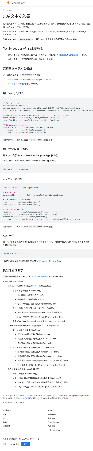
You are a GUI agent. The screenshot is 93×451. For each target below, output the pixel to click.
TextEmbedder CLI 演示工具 (48, 261)
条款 (4, 439)
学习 (4, 10)
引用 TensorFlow (54, 430)
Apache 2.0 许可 (78, 396)
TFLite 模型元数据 (42, 276)
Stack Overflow (54, 422)
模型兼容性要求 (18, 84)
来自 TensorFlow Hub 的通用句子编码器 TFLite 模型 (30, 79)
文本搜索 (9, 31)
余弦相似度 (47, 59)
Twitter (5, 422)
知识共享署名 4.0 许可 (40, 396)
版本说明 (51, 418)
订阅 (25, 444)
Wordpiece (61, 55)
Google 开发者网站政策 (27, 398)
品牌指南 (51, 426)
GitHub (5, 418)
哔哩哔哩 (6, 426)
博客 (4, 414)
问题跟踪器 (52, 414)
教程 (10, 10)
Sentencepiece (75, 55)
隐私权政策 (13, 439)
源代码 (12, 140)
